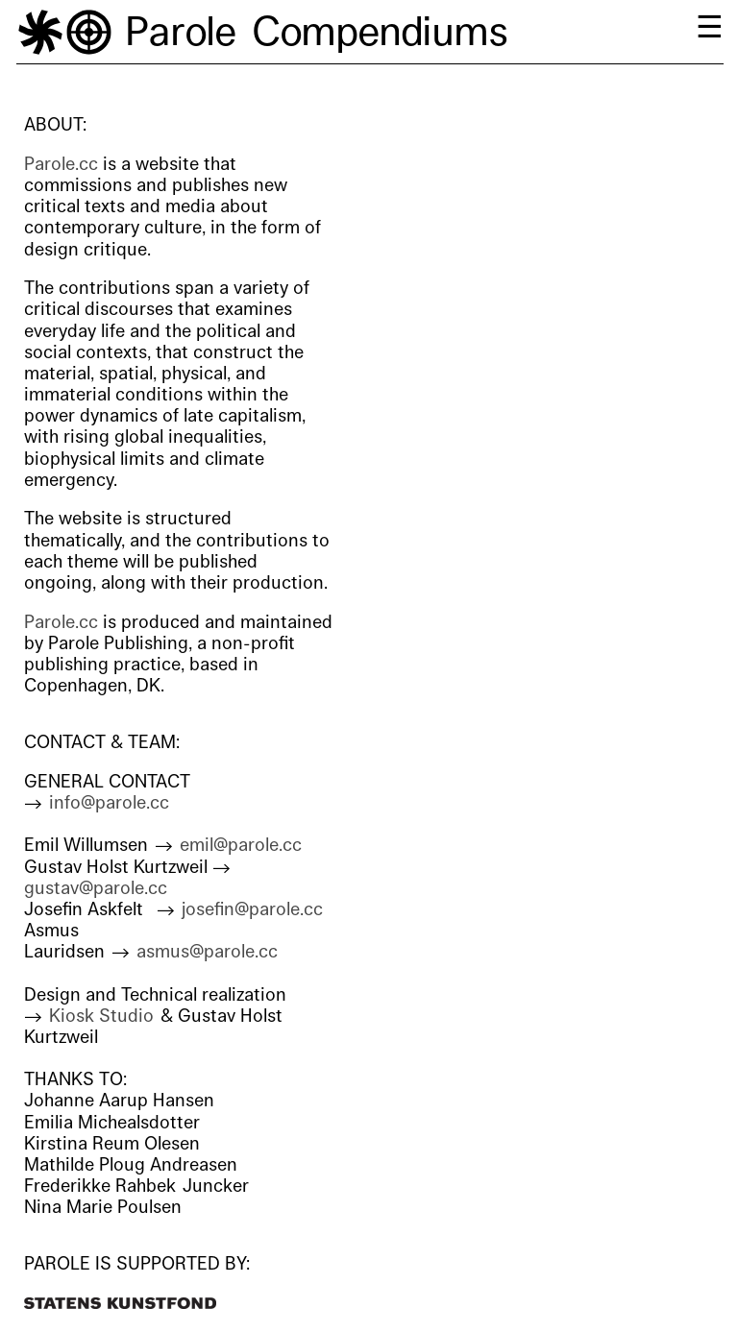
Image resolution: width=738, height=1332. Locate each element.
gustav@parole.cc (95, 888)
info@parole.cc (109, 802)
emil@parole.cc (241, 845)
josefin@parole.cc (252, 909)
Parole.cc (61, 164)
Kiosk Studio (101, 1016)
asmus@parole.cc (207, 951)
